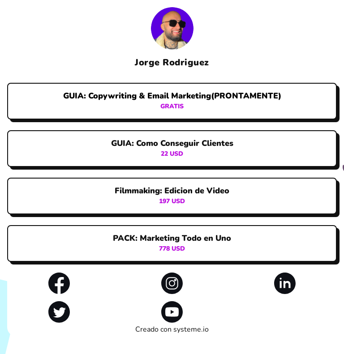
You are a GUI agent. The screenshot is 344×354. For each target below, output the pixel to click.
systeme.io (191, 329)
